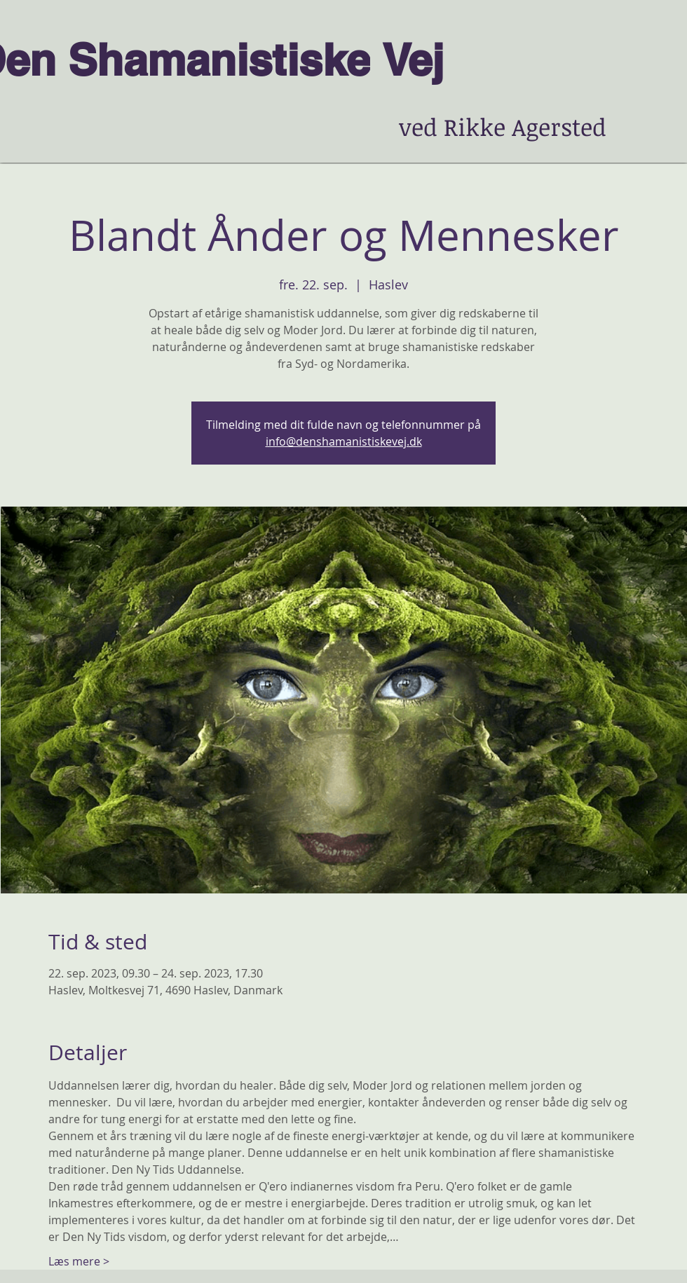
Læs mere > (78, 1261)
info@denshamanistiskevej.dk (344, 441)
